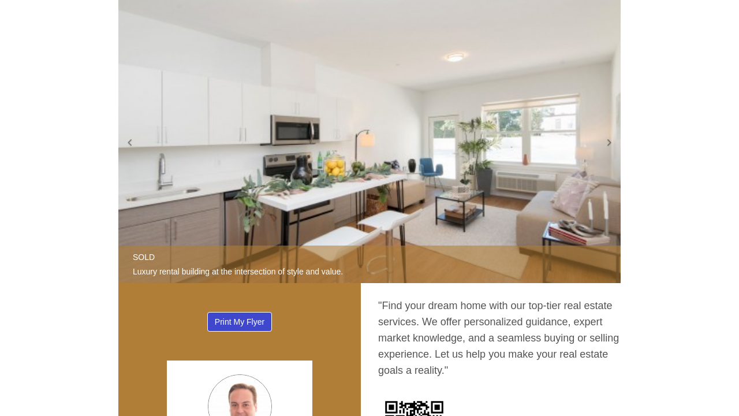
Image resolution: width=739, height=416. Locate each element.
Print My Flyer (239, 321)
